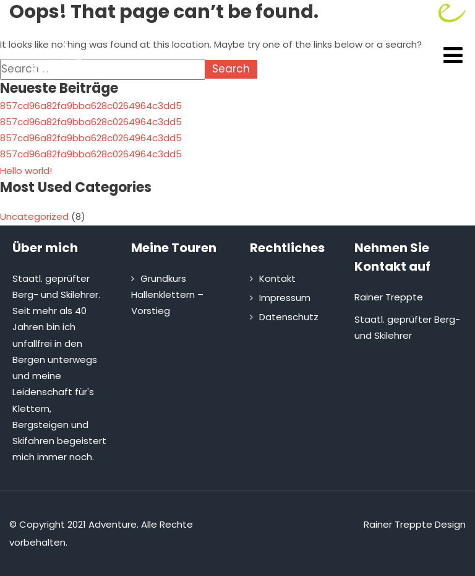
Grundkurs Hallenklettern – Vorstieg (167, 295)
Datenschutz (289, 316)
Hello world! (26, 170)
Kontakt (277, 278)
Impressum (284, 297)
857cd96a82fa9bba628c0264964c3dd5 (91, 105)
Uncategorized (34, 216)
